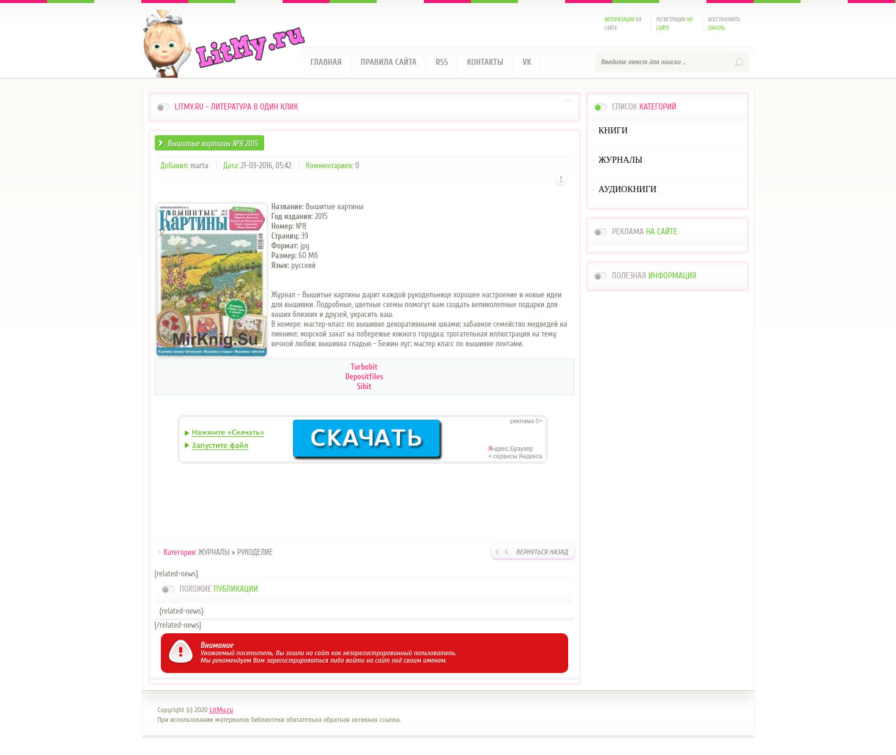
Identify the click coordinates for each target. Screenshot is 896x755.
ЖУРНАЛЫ (213, 552)
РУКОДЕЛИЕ (255, 552)
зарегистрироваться (297, 660)
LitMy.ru (221, 709)
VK (526, 62)
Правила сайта (389, 62)
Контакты (485, 62)
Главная (326, 62)
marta (199, 165)
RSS (441, 62)
